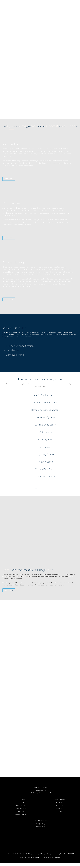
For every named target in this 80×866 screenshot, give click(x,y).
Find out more (8, 179)
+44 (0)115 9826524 (40, 790)
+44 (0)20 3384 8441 (40, 793)
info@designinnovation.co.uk (40, 796)
